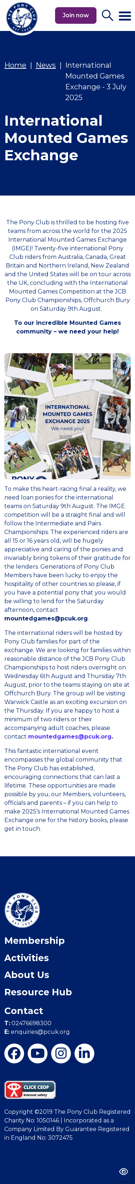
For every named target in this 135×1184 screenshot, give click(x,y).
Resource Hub (38, 992)
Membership (34, 940)
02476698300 (27, 1023)
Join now (76, 15)
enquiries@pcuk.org (37, 1031)
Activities (26, 957)
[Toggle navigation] (125, 13)
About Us (26, 974)
